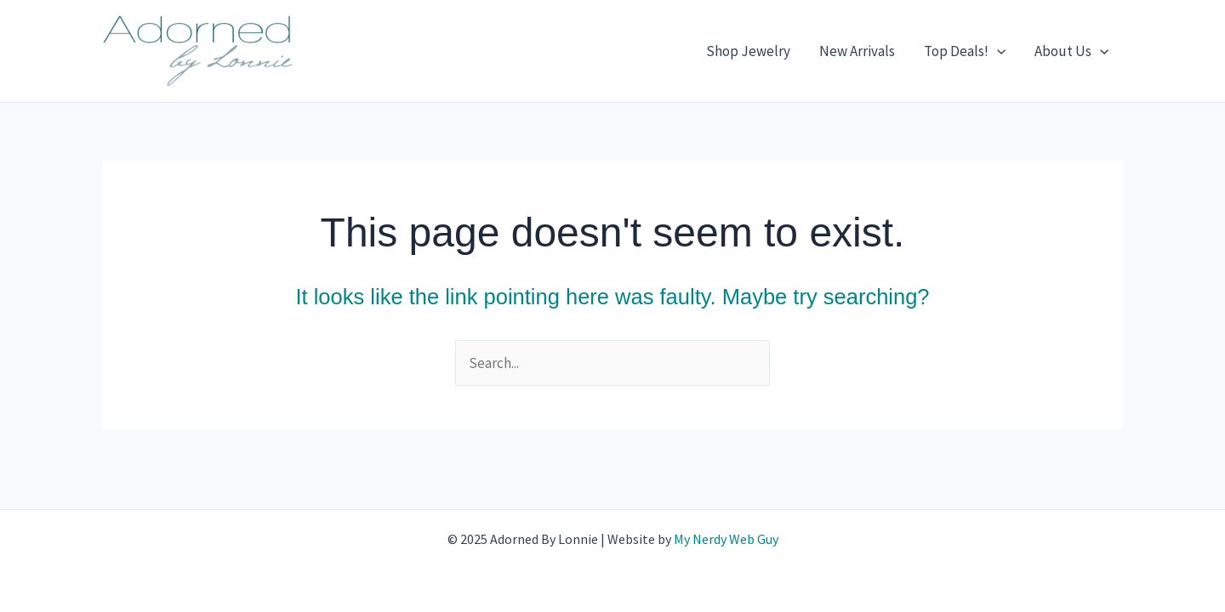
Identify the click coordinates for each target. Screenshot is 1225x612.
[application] (997, 51)
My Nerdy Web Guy (726, 538)
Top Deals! (965, 51)
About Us (1071, 51)
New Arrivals (857, 51)
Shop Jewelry (748, 51)
